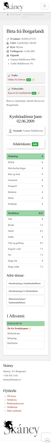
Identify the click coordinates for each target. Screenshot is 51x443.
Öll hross (11, 396)
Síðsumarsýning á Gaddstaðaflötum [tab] (17, 301)
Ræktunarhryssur (15, 403)
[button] (44, 6)
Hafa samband (14, 410)
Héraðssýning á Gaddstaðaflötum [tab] (25, 283)
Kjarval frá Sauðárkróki (22, 93)
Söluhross (12, 399)
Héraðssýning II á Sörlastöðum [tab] (23, 291)
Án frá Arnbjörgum (17, 328)
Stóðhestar (12, 407)
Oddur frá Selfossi (20, 79)
